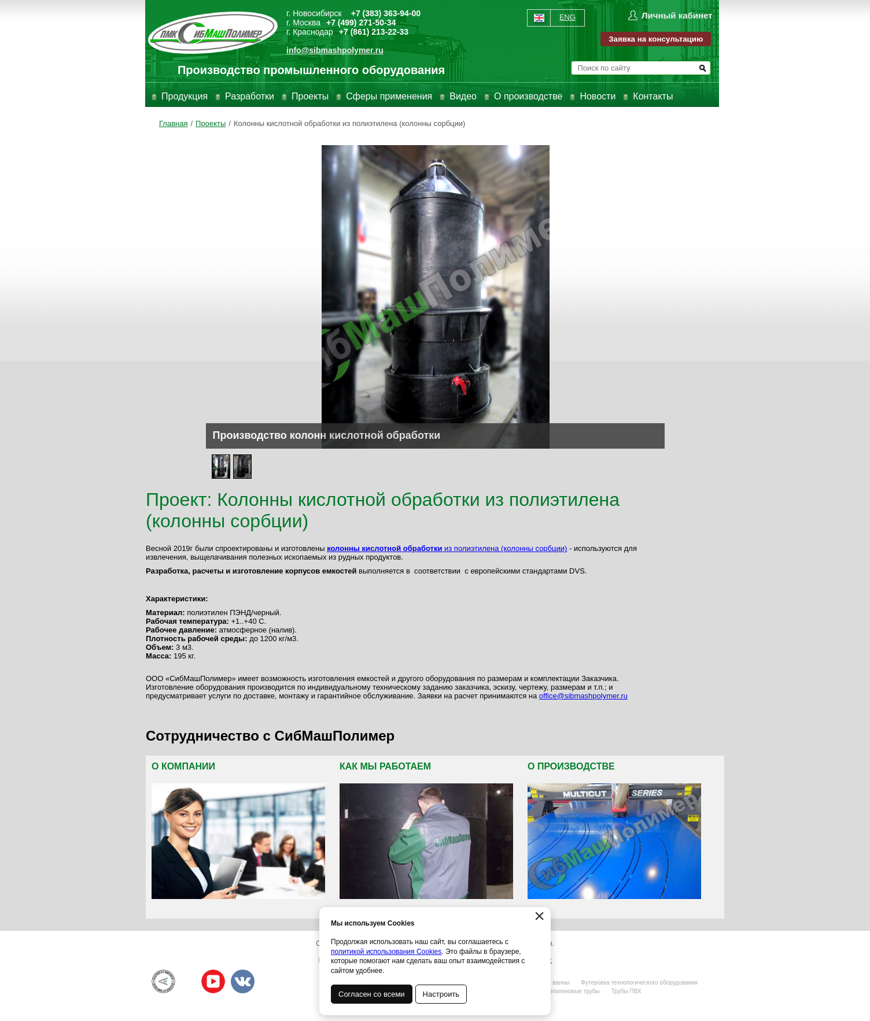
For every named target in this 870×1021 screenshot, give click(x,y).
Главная (173, 123)
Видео (463, 96)
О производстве (528, 96)
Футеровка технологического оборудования (639, 982)
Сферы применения (389, 96)
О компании (183, 766)
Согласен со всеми (371, 994)
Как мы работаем (385, 766)
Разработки (249, 96)
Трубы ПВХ (626, 991)
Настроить (441, 994)
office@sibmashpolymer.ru (583, 695)
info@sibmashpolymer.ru (335, 50)
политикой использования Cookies (386, 952)
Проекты (310, 96)
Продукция (184, 96)
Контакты (653, 96)
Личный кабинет (677, 15)
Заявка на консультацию (656, 39)
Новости (597, 96)
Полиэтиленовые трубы (567, 991)
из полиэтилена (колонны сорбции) (447, 548)
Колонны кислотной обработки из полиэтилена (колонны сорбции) (350, 123)
